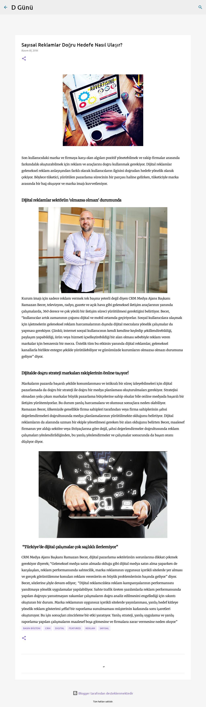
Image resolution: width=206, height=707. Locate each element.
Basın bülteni (31, 628)
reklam (90, 628)
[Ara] (200, 7)
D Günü (22, 7)
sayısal (104, 628)
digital (59, 628)
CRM (47, 628)
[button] (24, 59)
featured (75, 628)
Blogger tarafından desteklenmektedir (103, 693)
